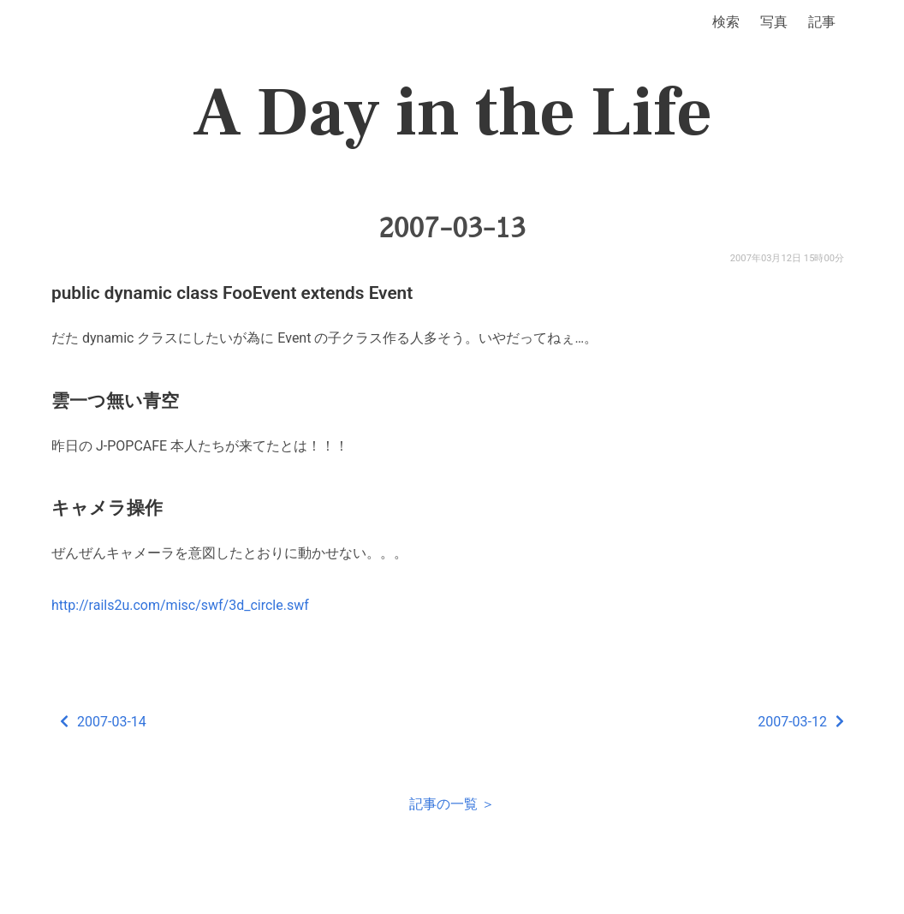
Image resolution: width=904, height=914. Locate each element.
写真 (774, 22)
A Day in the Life (452, 113)
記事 (822, 22)
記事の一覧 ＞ (452, 804)
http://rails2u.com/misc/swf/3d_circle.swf (180, 605)
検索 (726, 22)
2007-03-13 (452, 228)
